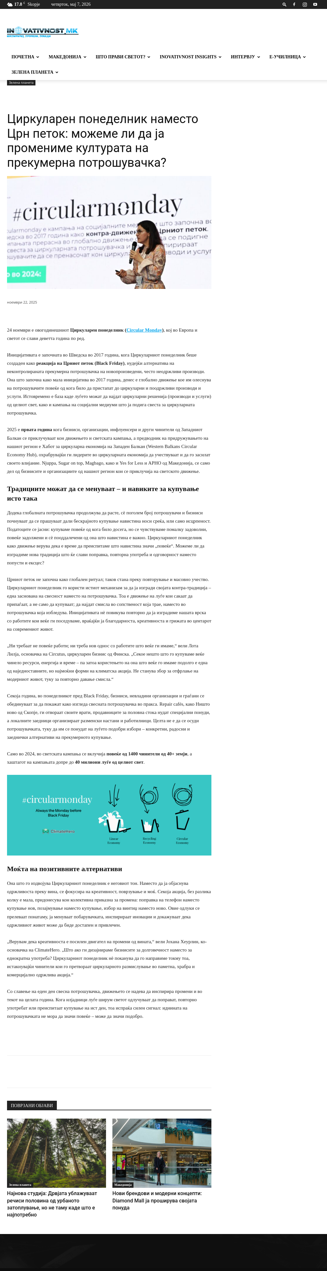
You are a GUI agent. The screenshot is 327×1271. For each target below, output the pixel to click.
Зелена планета (34, 72)
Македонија (67, 57)
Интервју (245, 57)
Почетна (25, 57)
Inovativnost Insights (191, 57)
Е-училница (288, 57)
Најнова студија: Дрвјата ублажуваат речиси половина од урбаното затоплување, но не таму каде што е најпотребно (53, 1199)
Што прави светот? (123, 57)
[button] (284, 4)
